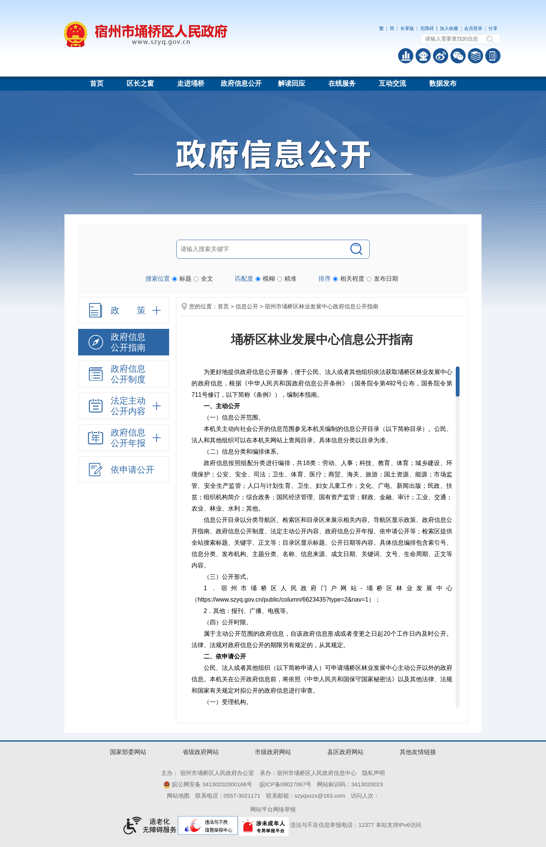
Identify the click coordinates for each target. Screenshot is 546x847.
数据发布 (443, 83)
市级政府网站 (273, 752)
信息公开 (246, 306)
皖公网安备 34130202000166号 (207, 784)
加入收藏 (449, 28)
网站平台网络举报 (273, 809)
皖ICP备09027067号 (286, 784)
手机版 (492, 55)
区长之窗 (140, 83)
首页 (97, 83)
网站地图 (178, 795)
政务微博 (440, 55)
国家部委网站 (128, 752)
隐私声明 (373, 773)
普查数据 (405, 55)
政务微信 (458, 55)
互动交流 (392, 83)
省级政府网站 (200, 752)
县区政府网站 (345, 752)
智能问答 (423, 55)
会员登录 (473, 28)
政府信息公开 (241, 83)
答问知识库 (475, 55)
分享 (492, 28)
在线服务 (342, 83)
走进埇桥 (190, 83)
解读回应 (291, 83)
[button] (407, 28)
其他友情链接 (418, 752)
